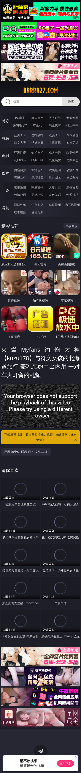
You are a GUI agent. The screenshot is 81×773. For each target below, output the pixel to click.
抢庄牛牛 (72, 125)
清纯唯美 (37, 177)
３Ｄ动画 (72, 135)
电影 (5, 155)
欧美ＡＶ (55, 135)
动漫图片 (72, 170)
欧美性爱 (72, 152)
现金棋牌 (55, 125)
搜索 (71, 102)
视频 (5, 138)
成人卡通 (55, 152)
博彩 (5, 121)
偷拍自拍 (37, 152)
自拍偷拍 (37, 135)
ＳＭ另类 (72, 142)
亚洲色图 (37, 170)
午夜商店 (37, 205)
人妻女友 (55, 187)
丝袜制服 (37, 142)
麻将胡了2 (20, 125)
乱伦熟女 (55, 160)
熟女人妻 (20, 142)
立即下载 (65, 763)
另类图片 (72, 177)
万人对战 (55, 118)
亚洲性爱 (20, 152)
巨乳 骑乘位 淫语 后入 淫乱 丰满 (26, 452)
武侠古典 (72, 187)
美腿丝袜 (20, 177)
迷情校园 (20, 195)
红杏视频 (20, 212)
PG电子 (20, 118)
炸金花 (37, 125)
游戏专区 (72, 118)
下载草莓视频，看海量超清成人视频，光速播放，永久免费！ (41, 437)
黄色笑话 (55, 195)
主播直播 (55, 142)
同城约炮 (20, 205)
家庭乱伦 (37, 187)
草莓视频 (55, 205)
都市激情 (20, 187)
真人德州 (37, 118)
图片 (5, 173)
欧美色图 (55, 170)
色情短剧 (37, 212)
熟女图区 (55, 177)
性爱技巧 (72, 195)
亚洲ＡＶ (20, 135)
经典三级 (37, 160)
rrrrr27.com (40, 90)
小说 (5, 190)
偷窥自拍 (20, 170)
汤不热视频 (72, 205)
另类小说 (37, 195)
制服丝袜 (20, 160)
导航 (5, 207)
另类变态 (72, 160)
